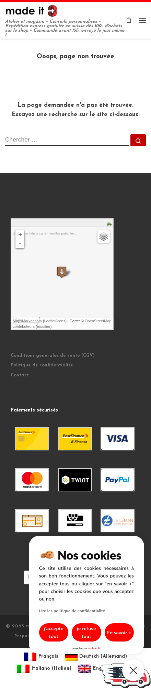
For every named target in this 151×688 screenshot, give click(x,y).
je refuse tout (80, 636)
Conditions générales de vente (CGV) (53, 355)
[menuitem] (41, 657)
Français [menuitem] (48, 656)
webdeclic (88, 648)
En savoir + (117, 636)
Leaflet (49, 321)
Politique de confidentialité (42, 365)
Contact (20, 375)
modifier (43, 326)
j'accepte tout (43, 636)
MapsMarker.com (27, 321)
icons (61, 321)
